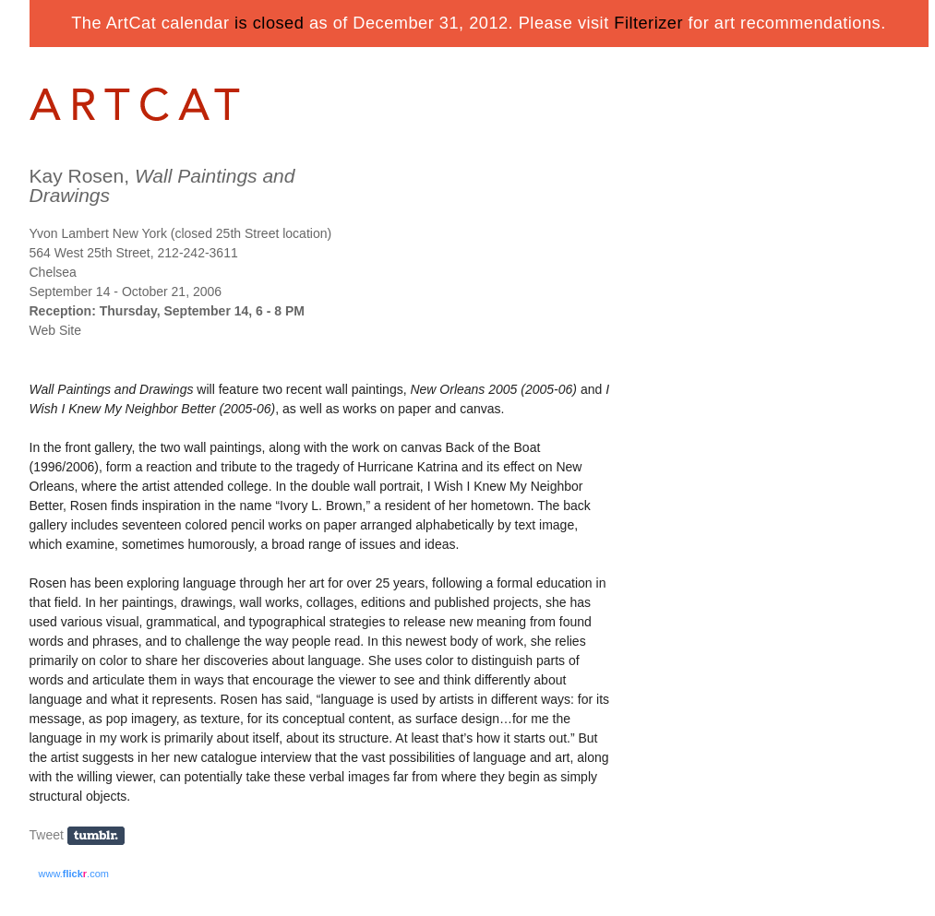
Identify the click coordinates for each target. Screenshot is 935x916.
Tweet (47, 834)
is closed (269, 23)
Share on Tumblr (102, 836)
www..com (74, 873)
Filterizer (648, 23)
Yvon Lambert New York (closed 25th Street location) (181, 233)
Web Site (56, 330)
